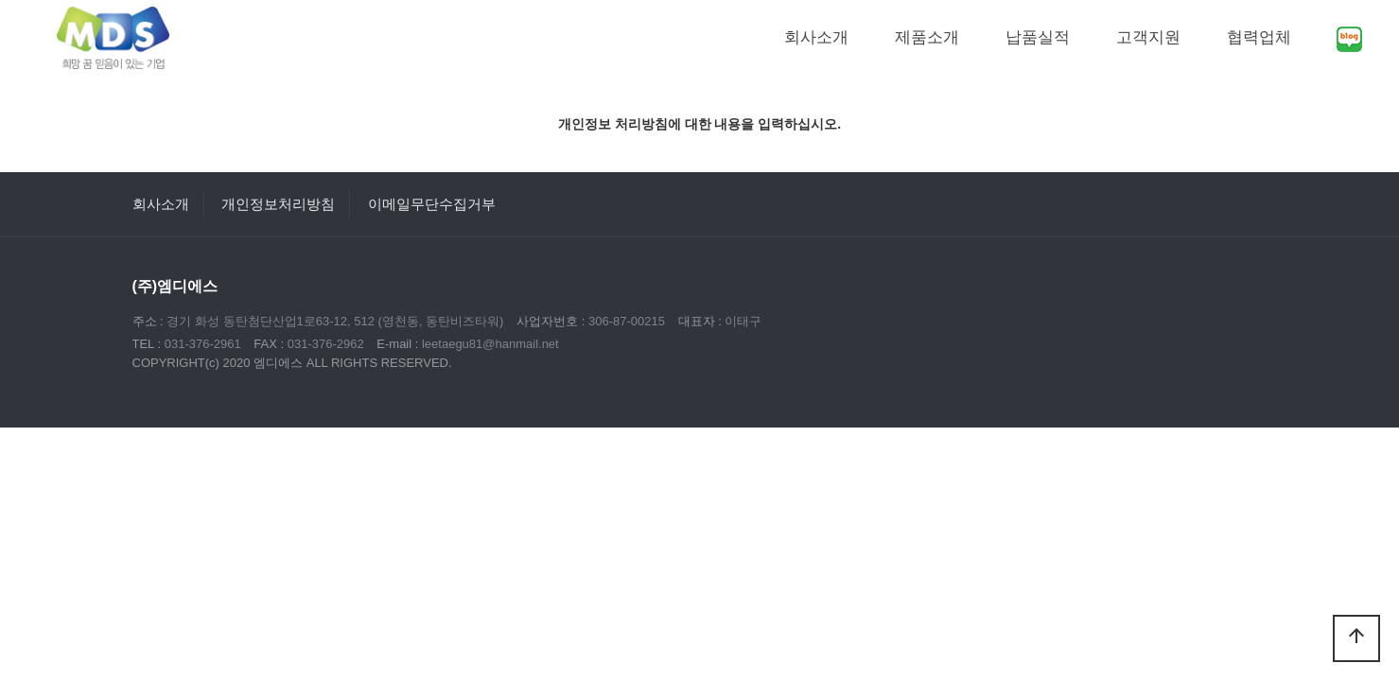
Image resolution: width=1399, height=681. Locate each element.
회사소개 (816, 37)
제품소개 (927, 37)
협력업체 (1259, 37)
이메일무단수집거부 (432, 204)
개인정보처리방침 (278, 204)
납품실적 (1038, 37)
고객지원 (1148, 37)
